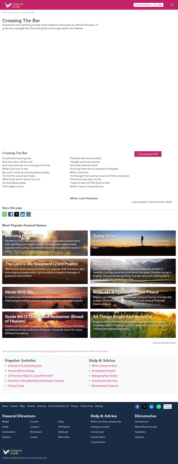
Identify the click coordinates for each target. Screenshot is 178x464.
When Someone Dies (104, 365)
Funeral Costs (16, 385)
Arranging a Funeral (103, 370)
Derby (61, 421)
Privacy (74, 406)
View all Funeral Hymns (164, 342)
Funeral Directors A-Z (58, 406)
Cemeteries (140, 432)
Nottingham (64, 427)
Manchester (64, 437)
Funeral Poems (98, 442)
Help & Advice (104, 416)
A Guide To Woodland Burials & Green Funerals (36, 380)
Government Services (105, 380)
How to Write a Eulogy (21, 370)
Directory (41, 406)
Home (4, 12)
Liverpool (34, 427)
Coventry (34, 421)
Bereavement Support (105, 385)
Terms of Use (86, 406)
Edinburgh (63, 432)
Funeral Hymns (14, 12)
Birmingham (36, 432)
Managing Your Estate (105, 375)
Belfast (5, 421)
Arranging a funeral (100, 427)
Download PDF (148, 154)
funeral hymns (51, 351)
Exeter (5, 427)
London (34, 437)
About (5, 406)
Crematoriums (141, 421)
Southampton (8, 432)
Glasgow (6, 437)
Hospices (139, 437)
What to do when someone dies (106, 421)
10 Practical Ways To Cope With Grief (30, 375)
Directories (145, 416)
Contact (14, 406)
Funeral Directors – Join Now (148, 5)
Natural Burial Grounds (146, 427)
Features (31, 406)
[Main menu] (172, 5)
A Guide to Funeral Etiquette (25, 365)
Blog (22, 406)
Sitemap (99, 406)
